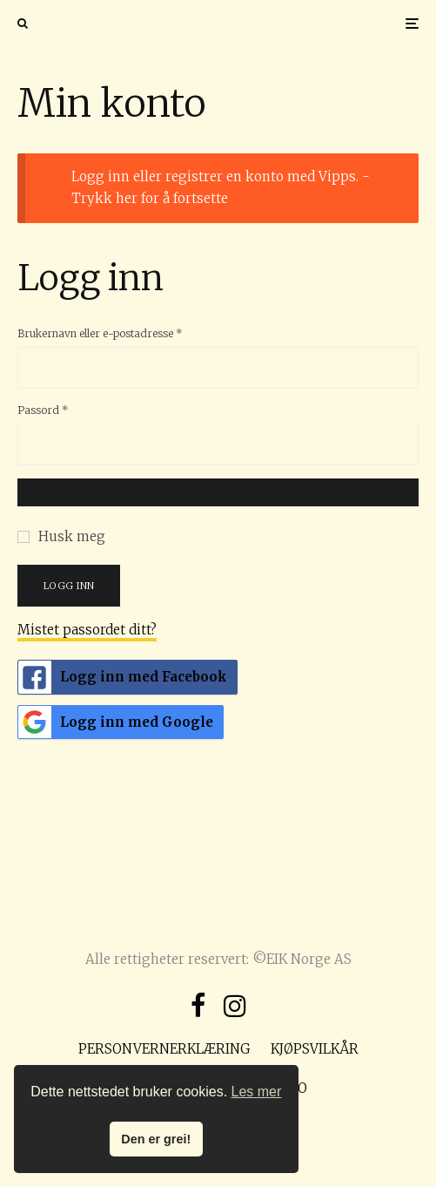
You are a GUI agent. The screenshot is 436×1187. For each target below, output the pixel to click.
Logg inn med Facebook (122, 677)
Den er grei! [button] (156, 1139)
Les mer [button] (256, 1091)
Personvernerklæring (164, 1049)
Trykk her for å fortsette (149, 198)
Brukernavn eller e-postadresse (121, 332)
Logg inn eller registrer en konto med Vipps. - (220, 187)
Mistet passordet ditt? (87, 629)
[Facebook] (198, 1006)
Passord (64, 409)
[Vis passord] (218, 492)
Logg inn (69, 586)
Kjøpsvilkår (315, 1049)
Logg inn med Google (115, 722)
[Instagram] (235, 1006)
